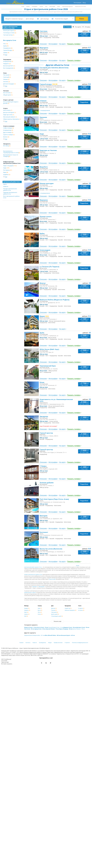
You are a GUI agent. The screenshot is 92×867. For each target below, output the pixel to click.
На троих (81, 610)
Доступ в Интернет (9, 112)
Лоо (5, 43)
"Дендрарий (41, 586)
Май (26, 616)
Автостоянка (7, 110)
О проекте (67, 642)
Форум (50, 642)
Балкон (6, 137)
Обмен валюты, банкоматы (12, 119)
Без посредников (9, 68)
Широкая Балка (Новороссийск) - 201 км (34, 635)
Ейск (46, 6)
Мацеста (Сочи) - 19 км (30, 627)
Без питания (7, 92)
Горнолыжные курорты (67, 6)
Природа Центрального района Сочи (10, 193)
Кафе (6, 168)
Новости (5, 186)
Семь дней (54, 612)
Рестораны (7, 170)
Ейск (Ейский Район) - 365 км (52, 635)
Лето (40, 612)
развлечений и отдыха (30, 592)
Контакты (28, 642)
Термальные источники (80, 6)
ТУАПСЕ (41, 6)
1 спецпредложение (45, 110)
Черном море (52, 579)
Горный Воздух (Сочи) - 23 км (55, 627)
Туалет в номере (9, 134)
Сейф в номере (8, 128)
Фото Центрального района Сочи (11, 197)
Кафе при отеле (8, 114)
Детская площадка (9, 84)
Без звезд (6, 146)
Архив (77, 565)
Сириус (6, 52)
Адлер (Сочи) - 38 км (40, 629)
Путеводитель (42, 642)
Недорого (7, 63)
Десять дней (55, 614)
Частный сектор (8, 35)
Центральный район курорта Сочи (33, 567)
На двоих (81, 608)
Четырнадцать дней (57, 616)
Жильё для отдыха (9, 30)
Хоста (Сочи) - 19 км (42, 627)
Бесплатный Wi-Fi (9, 66)
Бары (5, 172)
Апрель (26, 614)
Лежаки (6, 79)
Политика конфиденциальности (80, 642)
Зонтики (6, 81)
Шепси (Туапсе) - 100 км (79, 629)
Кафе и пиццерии (10, 165)
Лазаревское (7, 48)
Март (26, 612)
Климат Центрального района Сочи (33, 574)
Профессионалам (58, 642)
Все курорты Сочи (9, 40)
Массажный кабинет (10, 117)
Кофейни (6, 174)
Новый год (68, 608)
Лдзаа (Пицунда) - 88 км (65, 629)
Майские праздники (70, 610)
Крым (58, 6)
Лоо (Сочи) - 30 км (29, 629)
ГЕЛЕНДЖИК (34, 6)
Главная (21, 642)
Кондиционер (8, 61)
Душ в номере (8, 132)
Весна (40, 610)
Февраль (27, 610)
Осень (40, 614)
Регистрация (77, 2)
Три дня (54, 610)
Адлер (5, 46)
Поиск (81, 19)
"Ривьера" (34, 586)
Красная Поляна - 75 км (52, 629)
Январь (26, 608)
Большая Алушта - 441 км (68, 635)
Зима (40, 608)
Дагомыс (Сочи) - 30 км (82, 627)
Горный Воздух (8, 50)
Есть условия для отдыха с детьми (10, 102)
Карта (5, 184)
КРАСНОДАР (52, 6)
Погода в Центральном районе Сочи (10, 189)
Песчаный (7, 75)
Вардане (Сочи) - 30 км (70, 627)
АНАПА (27, 6)
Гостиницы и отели (9, 33)
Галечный (7, 77)
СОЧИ (22, 6)
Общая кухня (8, 95)
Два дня (54, 608)
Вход (84, 2)
